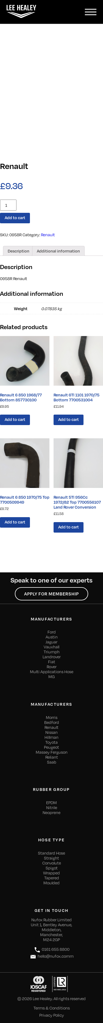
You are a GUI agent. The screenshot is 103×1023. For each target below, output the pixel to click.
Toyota (51, 742)
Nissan (51, 732)
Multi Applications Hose (51, 671)
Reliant (51, 757)
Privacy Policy (51, 1015)
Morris (51, 717)
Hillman (51, 737)
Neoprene (51, 812)
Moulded (51, 882)
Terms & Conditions (52, 1007)
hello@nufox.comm (52, 956)
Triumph (52, 651)
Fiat (51, 661)
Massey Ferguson (52, 752)
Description (18, 250)
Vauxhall (51, 646)
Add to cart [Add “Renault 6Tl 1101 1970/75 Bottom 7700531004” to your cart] (68, 419)
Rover (52, 666)
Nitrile (51, 807)
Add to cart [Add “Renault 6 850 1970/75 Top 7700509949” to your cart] (15, 521)
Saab (51, 761)
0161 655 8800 (51, 949)
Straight (51, 857)
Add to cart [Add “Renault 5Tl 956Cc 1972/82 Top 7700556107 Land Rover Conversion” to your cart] (68, 526)
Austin (52, 636)
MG (51, 676)
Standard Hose (51, 852)
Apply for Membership (51, 594)
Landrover (52, 656)
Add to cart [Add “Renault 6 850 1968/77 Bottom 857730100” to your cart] (15, 419)
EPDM (51, 802)
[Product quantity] (8, 205)
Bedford (51, 722)
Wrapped (51, 872)
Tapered (51, 877)
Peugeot (51, 747)
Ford (52, 631)
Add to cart (15, 217)
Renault (48, 234)
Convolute (51, 862)
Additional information (58, 250)
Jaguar (51, 641)
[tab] (18, 251)
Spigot (52, 867)
